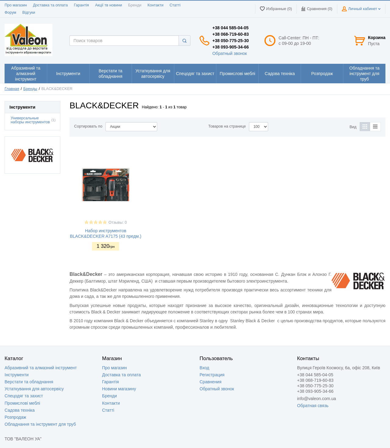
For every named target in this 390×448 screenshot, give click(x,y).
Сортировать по (88, 126)
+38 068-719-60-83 (230, 34)
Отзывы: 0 (117, 222)
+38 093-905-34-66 (230, 47)
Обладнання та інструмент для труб (40, 424)
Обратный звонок (229, 53)
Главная (12, 89)
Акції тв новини (108, 5)
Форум (10, 12)
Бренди (134, 5)
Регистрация (212, 374)
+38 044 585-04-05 (230, 27)
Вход (204, 367)
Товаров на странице (227, 126)
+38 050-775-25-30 (230, 40)
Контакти (155, 5)
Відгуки (28, 12)
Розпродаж (15, 417)
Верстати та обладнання (29, 381)
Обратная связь (312, 405)
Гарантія (81, 5)
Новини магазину (119, 388)
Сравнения (211, 381)
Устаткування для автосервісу (34, 388)
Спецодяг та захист (24, 395)
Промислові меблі (22, 403)
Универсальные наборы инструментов (30, 120)
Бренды (30, 89)
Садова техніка (20, 410)
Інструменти (17, 374)
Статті (174, 5)
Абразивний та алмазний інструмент (41, 367)
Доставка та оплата (50, 5)
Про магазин (16, 5)
